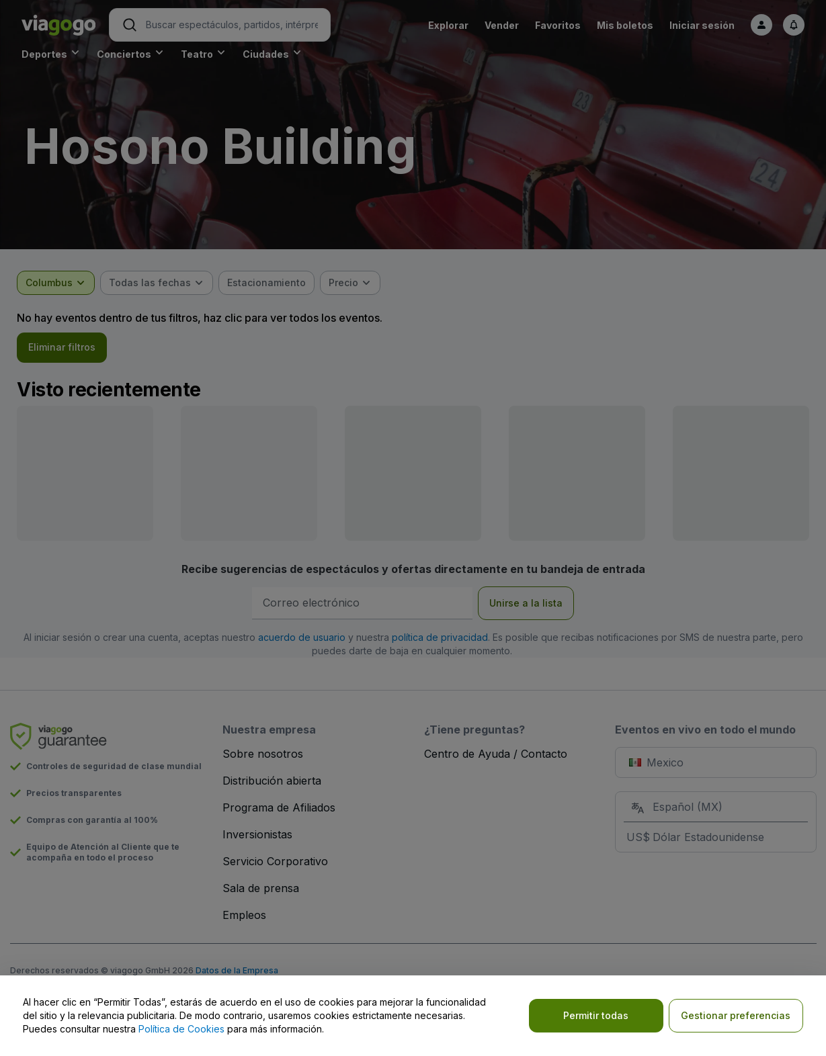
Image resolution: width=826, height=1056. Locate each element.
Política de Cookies (181, 1029)
